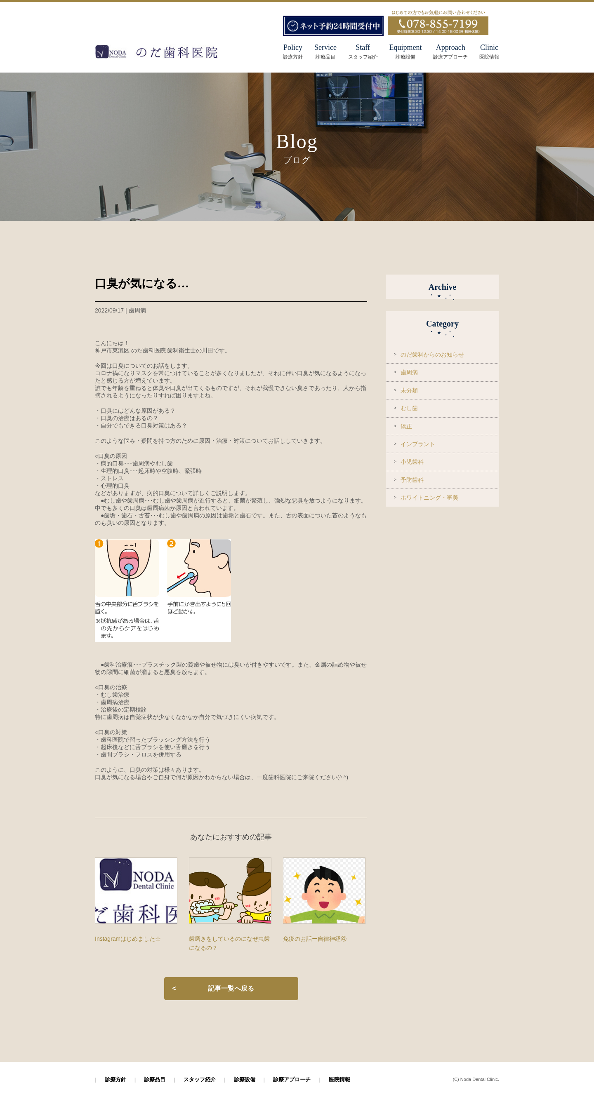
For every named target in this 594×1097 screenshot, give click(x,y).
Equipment (405, 51)
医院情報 (339, 1079)
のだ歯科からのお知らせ (432, 354)
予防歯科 (412, 480)
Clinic (489, 51)
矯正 (406, 426)
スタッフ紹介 (200, 1079)
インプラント (418, 444)
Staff (363, 51)
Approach (450, 51)
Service (325, 51)
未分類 (409, 390)
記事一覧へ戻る (231, 988)
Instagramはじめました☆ (128, 938)
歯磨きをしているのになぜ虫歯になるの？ (229, 943)
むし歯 (409, 408)
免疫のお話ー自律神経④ (314, 938)
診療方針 (115, 1079)
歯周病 (409, 372)
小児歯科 (412, 461)
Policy (292, 47)
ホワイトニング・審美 (429, 497)
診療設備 (244, 1079)
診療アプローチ (292, 1079)
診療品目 (154, 1079)
